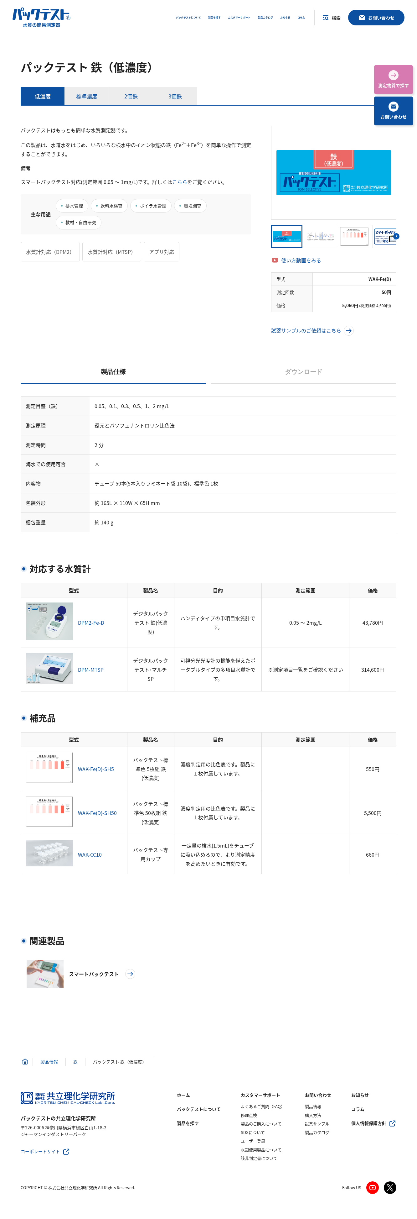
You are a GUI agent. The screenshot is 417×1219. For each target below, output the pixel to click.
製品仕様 (113, 371)
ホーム (183, 1095)
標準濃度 (86, 96)
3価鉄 (175, 96)
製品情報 (313, 1106)
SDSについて (253, 1132)
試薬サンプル (317, 1124)
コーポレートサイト (40, 1151)
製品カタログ (317, 1132)
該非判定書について (259, 1158)
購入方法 (313, 1115)
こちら (179, 182)
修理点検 (249, 1115)
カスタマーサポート (260, 1095)
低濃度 (43, 96)
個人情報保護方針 (368, 1123)
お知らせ (360, 1095)
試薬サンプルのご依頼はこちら (312, 330)
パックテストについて (199, 1109)
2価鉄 (131, 96)
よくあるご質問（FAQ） (263, 1106)
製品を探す (188, 1123)
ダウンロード (303, 371)
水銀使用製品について (261, 1150)
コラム (357, 1109)
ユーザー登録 (253, 1141)
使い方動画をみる (301, 260)
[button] (396, 236)
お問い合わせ (318, 1095)
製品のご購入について (261, 1124)
